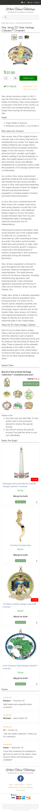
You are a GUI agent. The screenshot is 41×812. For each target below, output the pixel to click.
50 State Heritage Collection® (23, 23)
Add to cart (28, 78)
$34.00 (20, 549)
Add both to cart (20, 502)
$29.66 (20, 611)
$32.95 (20, 672)
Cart (23, 2)
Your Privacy (20, 790)
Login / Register (33, 2)
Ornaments (12, 23)
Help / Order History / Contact (20, 785)
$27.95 (20, 490)
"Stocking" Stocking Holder (20, 545)
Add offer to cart (31, 384)
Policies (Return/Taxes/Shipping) (20, 787)
